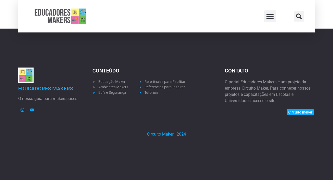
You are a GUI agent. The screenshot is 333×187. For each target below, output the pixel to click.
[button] (270, 16)
